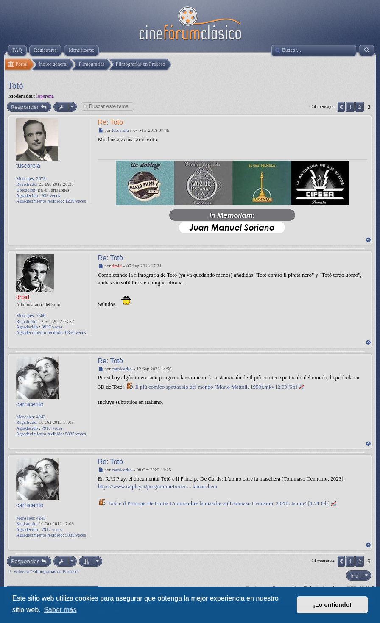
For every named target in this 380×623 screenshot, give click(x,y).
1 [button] (350, 107)
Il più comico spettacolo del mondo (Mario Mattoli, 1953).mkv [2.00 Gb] (216, 387)
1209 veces (75, 200)
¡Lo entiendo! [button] (332, 604)
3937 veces (52, 326)
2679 (40, 178)
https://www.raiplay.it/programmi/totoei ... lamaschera (158, 486)
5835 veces (75, 433)
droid (22, 297)
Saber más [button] (60, 609)
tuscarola (28, 165)
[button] (341, 107)
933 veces (51, 195)
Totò (15, 85)
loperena (45, 96)
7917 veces (52, 428)
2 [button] (359, 107)
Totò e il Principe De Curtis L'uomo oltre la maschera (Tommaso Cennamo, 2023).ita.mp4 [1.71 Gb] (219, 503)
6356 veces (75, 332)
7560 (40, 315)
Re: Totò (110, 122)
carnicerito (30, 404)
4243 (40, 416)
